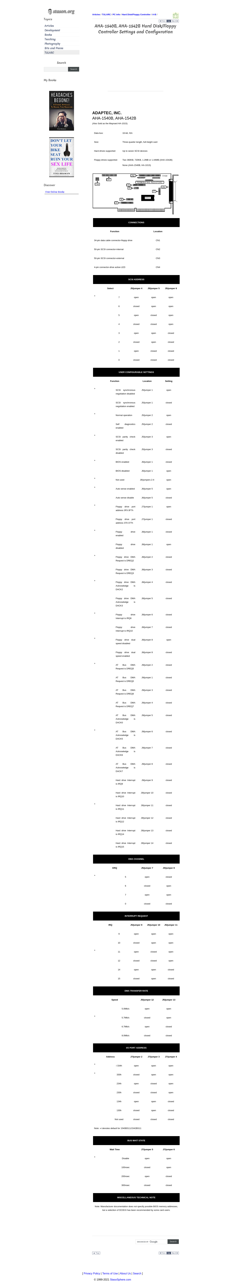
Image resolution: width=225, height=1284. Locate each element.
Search (137, 1273)
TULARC (49, 52)
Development (52, 30)
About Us (125, 1273)
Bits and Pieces (54, 48)
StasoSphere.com (120, 1279)
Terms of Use (110, 1273)
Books (48, 35)
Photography (52, 44)
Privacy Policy (92, 1273)
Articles (49, 26)
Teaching (50, 39)
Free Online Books (54, 192)
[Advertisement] (135, 68)
